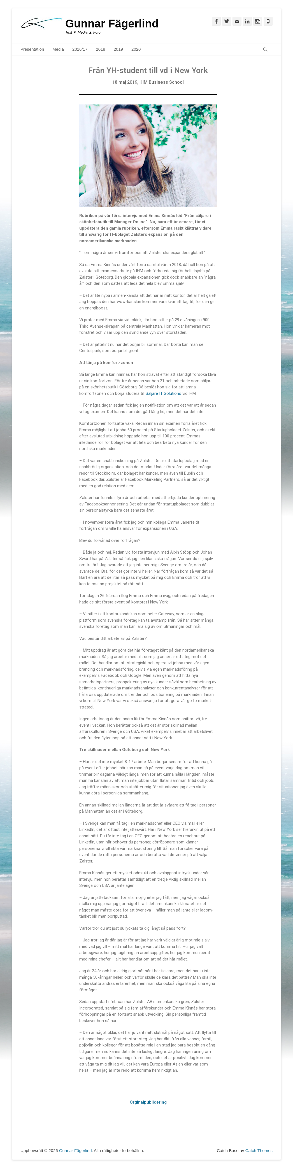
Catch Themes (259, 1150)
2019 (118, 49)
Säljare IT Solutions (163, 393)
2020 (136, 49)
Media (58, 49)
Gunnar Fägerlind (112, 23)
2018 (100, 49)
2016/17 (79, 49)
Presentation (32, 49)
